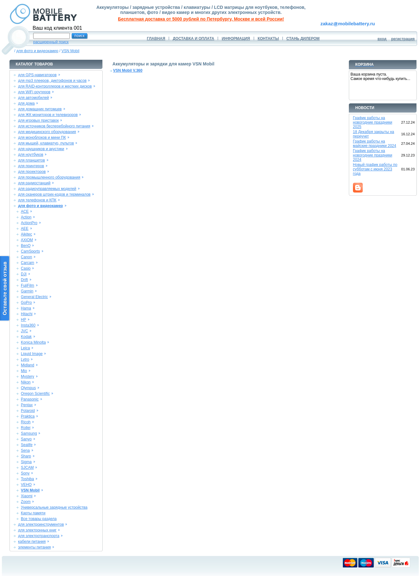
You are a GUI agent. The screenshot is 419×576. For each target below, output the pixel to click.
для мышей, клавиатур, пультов (46, 143)
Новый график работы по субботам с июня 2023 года (375, 169)
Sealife (27, 445)
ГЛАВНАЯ (156, 38)
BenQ (26, 245)
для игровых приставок (38, 120)
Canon (26, 257)
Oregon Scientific (35, 393)
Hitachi (27, 314)
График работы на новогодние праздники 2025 (372, 122)
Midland (27, 365)
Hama (26, 308)
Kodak (26, 336)
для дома (26, 103)
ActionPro (29, 223)
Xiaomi (27, 496)
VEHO (26, 484)
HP (23, 319)
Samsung (29, 433)
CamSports (30, 251)
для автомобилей (33, 97)
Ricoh (26, 422)
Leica (25, 348)
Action (26, 217)
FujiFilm (27, 285)
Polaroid (28, 410)
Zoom (26, 501)
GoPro (26, 302)
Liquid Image (32, 354)
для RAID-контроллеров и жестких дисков (55, 86)
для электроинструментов (41, 524)
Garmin (27, 291)
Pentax (27, 405)
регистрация (403, 39)
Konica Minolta (33, 342)
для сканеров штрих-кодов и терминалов (54, 194)
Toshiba (27, 479)
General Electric (34, 297)
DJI (24, 274)
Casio (26, 268)
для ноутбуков (30, 154)
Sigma (26, 462)
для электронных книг (37, 530)
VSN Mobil (70, 51)
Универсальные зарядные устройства (54, 507)
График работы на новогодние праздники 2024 (372, 155)
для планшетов (31, 160)
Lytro (25, 359)
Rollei (25, 428)
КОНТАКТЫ (268, 38)
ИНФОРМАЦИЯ (236, 38)
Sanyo (26, 439)
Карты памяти (33, 513)
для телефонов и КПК (37, 200)
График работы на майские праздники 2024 (374, 143)
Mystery (27, 376)
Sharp (26, 456)
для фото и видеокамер (37, 51)
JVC (24, 331)
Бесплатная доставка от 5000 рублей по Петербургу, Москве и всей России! (201, 18)
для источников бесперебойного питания (54, 126)
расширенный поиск (51, 42)
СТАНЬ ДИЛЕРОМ (302, 38)
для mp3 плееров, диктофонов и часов (52, 80)
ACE (25, 211)
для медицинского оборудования (47, 132)
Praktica (27, 416)
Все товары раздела (39, 519)
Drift (24, 280)
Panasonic (30, 399)
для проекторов (32, 171)
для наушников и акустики (41, 149)
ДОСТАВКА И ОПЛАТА (193, 38)
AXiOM (27, 240)
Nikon (26, 382)
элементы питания (34, 547)
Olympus (28, 388)
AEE (24, 228)
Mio (24, 371)
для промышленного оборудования (49, 177)
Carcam (27, 262)
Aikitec (26, 234)
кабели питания (32, 541)
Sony (25, 473)
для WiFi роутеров (34, 92)
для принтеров (31, 166)
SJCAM (27, 467)
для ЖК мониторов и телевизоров (48, 115)
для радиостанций (34, 183)
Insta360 (28, 325)
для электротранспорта (38, 536)
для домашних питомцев (40, 109)
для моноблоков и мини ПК (42, 137)
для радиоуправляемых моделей (47, 189)
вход (382, 39)
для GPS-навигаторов (37, 75)
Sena (25, 450)
